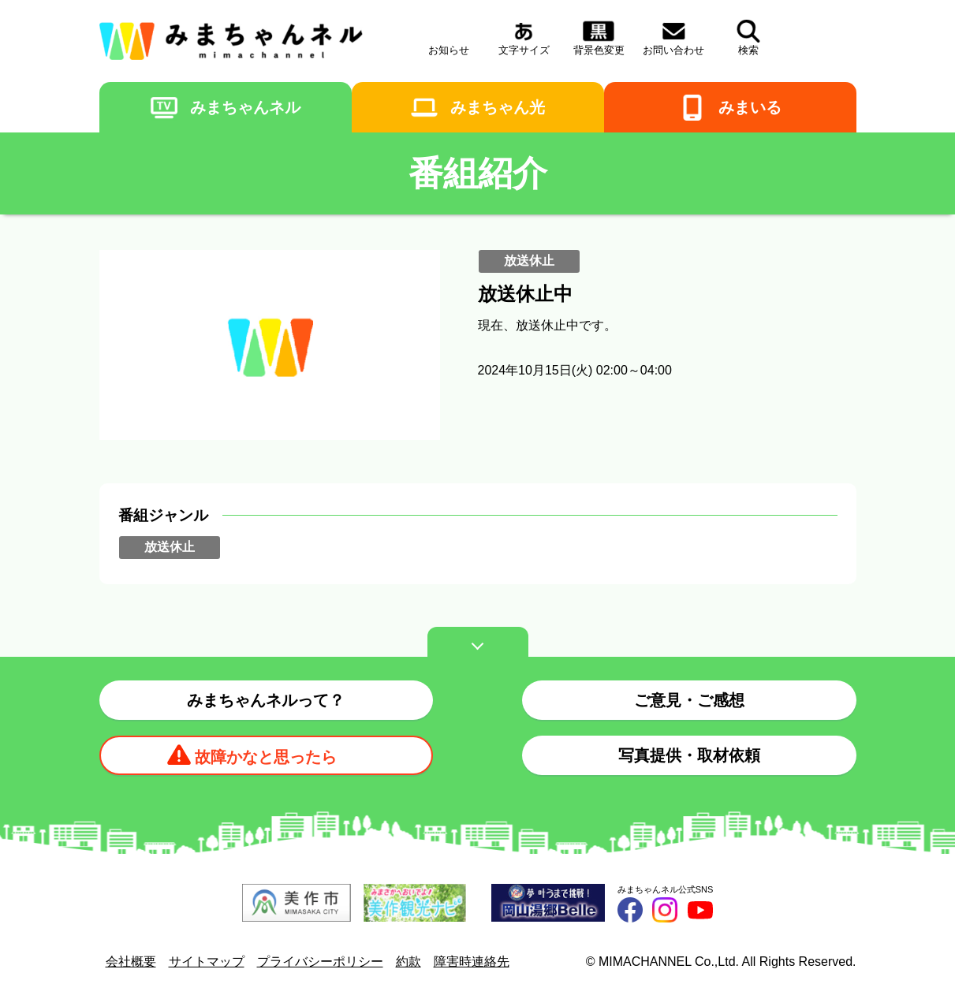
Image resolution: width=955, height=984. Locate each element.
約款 (408, 961)
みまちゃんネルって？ (266, 700)
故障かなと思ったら (266, 757)
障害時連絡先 (471, 961)
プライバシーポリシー (320, 961)
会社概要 (131, 961)
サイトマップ (206, 961)
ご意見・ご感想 (689, 700)
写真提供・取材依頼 (689, 755)
